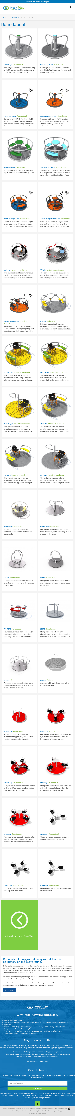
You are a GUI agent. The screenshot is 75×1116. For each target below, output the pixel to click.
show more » (9, 990)
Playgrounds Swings (23, 1056)
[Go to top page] (37, 1103)
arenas (47, 1098)
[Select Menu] (71, 8)
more (4, 1111)
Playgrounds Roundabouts (35, 1052)
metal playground (20, 1093)
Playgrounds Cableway (40, 1054)
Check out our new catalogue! (37, 2)
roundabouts (48, 1095)
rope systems (59, 1095)
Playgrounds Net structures (59, 1054)
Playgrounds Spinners (54, 1052)
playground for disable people (38, 1093)
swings (41, 1098)
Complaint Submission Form (37, 1061)
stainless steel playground (60, 1093)
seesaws (40, 1095)
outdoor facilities (14, 1095)
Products (15, 17)
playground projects (28, 1095)
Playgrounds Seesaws (40, 1056)
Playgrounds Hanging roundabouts (18, 1054)
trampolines (53, 1056)
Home (5, 17)
